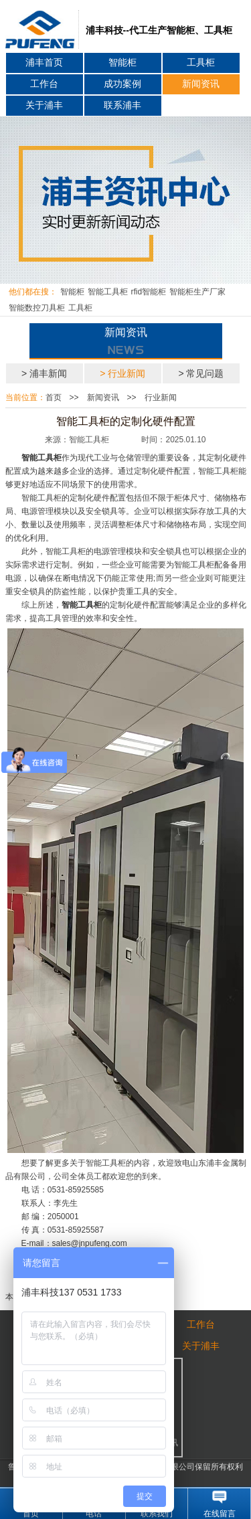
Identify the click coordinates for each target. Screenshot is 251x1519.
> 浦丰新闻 (44, 373)
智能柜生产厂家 (197, 291)
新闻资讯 (201, 84)
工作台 (44, 84)
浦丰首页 (44, 63)
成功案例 (122, 84)
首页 (54, 397)
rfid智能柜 (149, 291)
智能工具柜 (108, 291)
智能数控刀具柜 (37, 307)
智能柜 (122, 63)
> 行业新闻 (122, 373)
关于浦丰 (44, 105)
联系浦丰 (122, 105)
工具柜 (201, 63)
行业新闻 (161, 397)
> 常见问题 (201, 373)
